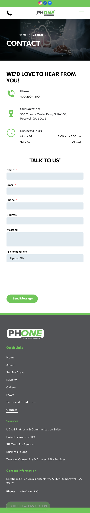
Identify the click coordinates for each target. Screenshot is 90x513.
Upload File (17, 258)
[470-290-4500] (9, 15)
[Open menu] (81, 13)
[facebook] (50, 3)
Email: (10, 184)
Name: (11, 169)
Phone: (11, 199)
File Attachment (17, 251)
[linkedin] (45, 3)
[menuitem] (44, 329)
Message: (12, 229)
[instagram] (40, 3)
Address (12, 214)
